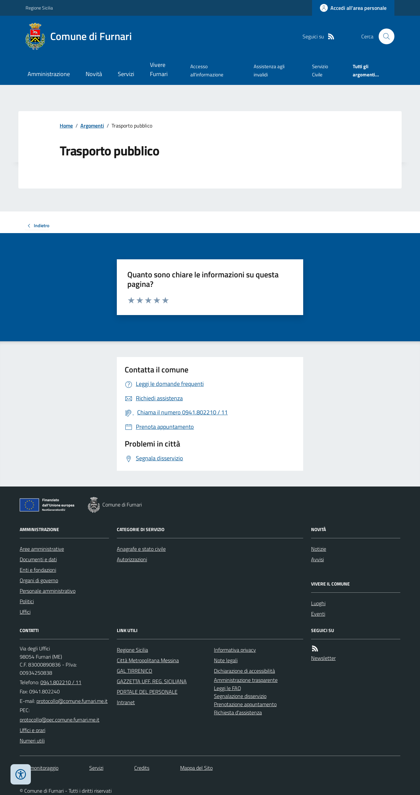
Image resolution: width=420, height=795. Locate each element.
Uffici (25, 612)
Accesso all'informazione (206, 70)
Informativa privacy (235, 650)
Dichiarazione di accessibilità (244, 671)
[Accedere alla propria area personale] (353, 8)
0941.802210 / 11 (60, 682)
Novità (94, 74)
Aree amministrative (42, 549)
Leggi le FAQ (227, 688)
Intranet (126, 702)
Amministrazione (49, 74)
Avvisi (317, 559)
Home (66, 125)
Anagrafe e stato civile (141, 549)
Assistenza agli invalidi (269, 70)
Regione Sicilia (39, 7)
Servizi (126, 74)
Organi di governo (39, 580)
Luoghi (318, 603)
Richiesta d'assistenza (238, 712)
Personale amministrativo (47, 591)
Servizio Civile (320, 70)
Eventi (318, 614)
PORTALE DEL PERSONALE (147, 692)
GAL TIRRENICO (134, 671)
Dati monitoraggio (39, 768)
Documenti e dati (38, 559)
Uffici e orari (32, 730)
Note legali (226, 660)
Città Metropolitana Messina (148, 660)
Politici (27, 601)
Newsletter (323, 658)
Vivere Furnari (159, 69)
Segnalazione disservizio (240, 696)
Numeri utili (32, 741)
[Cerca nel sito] (383, 36)
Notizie (318, 549)
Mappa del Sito (196, 768)
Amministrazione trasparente (246, 680)
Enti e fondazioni (38, 570)
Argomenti (92, 125)
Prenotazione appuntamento (245, 704)
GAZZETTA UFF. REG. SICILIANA (152, 681)
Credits (141, 768)
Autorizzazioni (132, 559)
